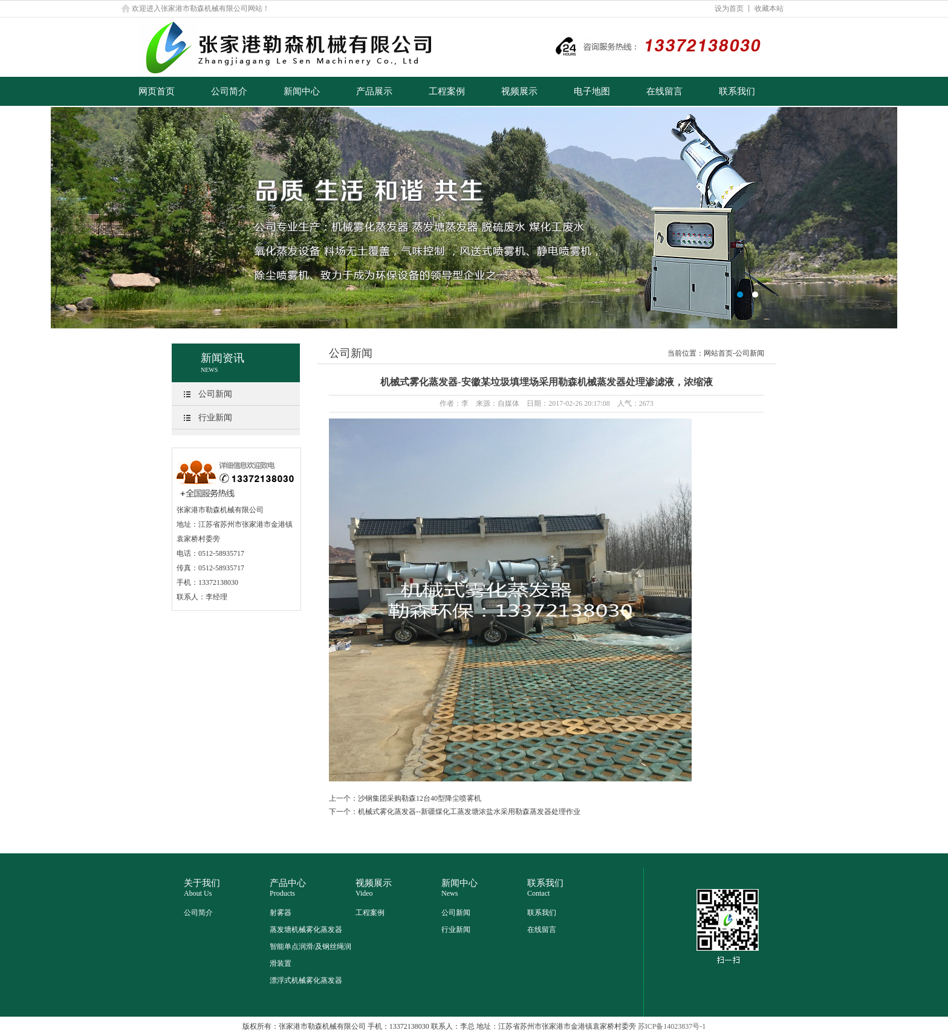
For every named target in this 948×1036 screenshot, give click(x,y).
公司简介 (229, 91)
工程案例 (447, 91)
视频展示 (519, 91)
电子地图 (592, 91)
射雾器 (280, 912)
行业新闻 (215, 417)
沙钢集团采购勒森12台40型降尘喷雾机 (419, 798)
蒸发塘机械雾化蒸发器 (306, 929)
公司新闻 (215, 394)
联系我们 (737, 91)
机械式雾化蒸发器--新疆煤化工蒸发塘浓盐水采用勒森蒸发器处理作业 (469, 811)
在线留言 (664, 91)
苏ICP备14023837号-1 (672, 1026)
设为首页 (729, 8)
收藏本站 (769, 8)
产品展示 (374, 91)
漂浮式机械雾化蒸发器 (306, 980)
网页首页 (156, 91)
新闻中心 (302, 91)
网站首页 (718, 353)
